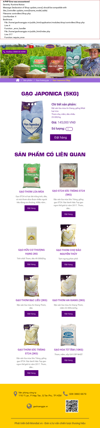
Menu (92, 47)
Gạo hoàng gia (42, 80)
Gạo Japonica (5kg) (61, 80)
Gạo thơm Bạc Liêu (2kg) (31, 300)
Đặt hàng (60, 137)
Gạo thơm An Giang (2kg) (68, 300)
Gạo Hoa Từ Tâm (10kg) (68, 349)
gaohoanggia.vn (40, 406)
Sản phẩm (27, 80)
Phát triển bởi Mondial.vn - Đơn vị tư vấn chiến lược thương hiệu (50, 423)
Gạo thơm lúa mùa (31, 191)
